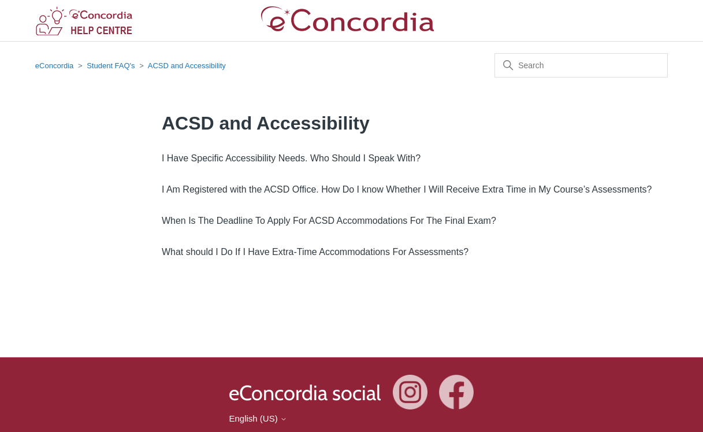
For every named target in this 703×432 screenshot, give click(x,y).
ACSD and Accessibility (187, 65)
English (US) (258, 418)
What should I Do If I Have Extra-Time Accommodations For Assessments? (315, 252)
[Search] (581, 65)
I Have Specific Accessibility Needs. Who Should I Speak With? (291, 158)
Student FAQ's (111, 65)
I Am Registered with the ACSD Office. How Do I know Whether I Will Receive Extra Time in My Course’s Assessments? (407, 189)
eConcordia (54, 65)
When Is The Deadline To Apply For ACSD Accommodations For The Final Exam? (329, 221)
